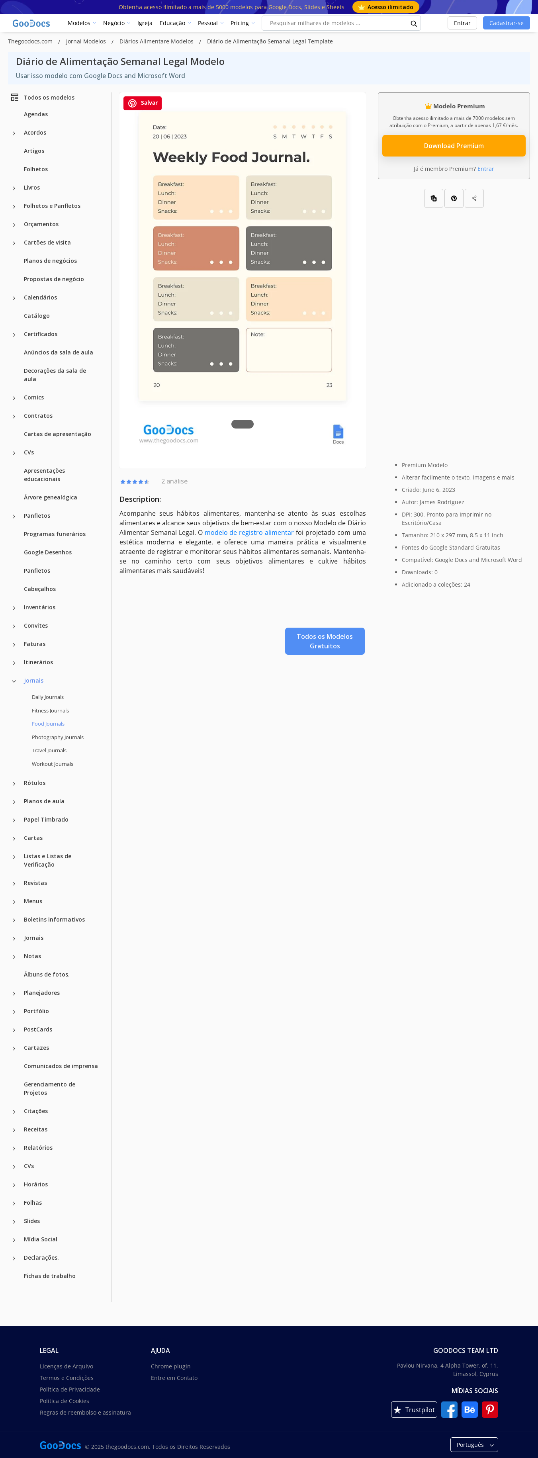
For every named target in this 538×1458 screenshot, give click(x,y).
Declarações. (41, 1257)
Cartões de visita (47, 242)
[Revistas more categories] (14, 884)
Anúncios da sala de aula (58, 352)
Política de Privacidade (70, 1389)
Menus (33, 901)
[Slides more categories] (14, 1222)
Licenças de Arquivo (66, 1366)
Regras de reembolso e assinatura (85, 1412)
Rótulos (34, 783)
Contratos (38, 415)
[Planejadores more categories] (14, 994)
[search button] (414, 23)
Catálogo (37, 315)
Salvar (142, 103)
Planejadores (42, 992)
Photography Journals (58, 737)
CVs (29, 452)
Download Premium (454, 145)
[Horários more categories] (14, 1185)
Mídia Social (40, 1239)
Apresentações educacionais (44, 475)
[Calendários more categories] (14, 298)
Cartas (33, 838)
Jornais (33, 680)
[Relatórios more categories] (14, 1149)
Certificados (40, 334)
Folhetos (36, 169)
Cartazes (36, 1047)
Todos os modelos (42, 97)
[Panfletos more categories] (14, 517)
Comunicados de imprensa (61, 1066)
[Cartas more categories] (14, 839)
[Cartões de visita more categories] (14, 243)
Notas (32, 956)
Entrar (462, 23)
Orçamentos (41, 224)
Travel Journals (49, 750)
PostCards (38, 1029)
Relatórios (38, 1147)
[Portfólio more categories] (14, 1012)
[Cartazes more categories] (14, 1049)
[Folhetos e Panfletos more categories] (14, 207)
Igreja (145, 23)
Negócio (114, 23)
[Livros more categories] (14, 188)
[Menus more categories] (14, 902)
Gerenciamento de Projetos (49, 1088)
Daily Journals (48, 697)
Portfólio (36, 1011)
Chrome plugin (171, 1366)
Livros (32, 187)
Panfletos (37, 515)
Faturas (34, 644)
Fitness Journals (50, 710)
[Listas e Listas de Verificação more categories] (14, 857)
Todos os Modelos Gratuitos (325, 641)
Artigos (34, 151)
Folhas (33, 1202)
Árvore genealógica (50, 497)
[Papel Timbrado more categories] (14, 820)
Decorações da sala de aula (55, 375)
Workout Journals (52, 763)
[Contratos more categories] (14, 417)
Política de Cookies (64, 1401)
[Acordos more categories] (14, 133)
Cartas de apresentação (57, 434)
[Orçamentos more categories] (14, 225)
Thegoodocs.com (31, 41)
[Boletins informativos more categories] (14, 920)
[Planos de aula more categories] (14, 802)
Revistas (35, 883)
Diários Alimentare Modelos (157, 41)
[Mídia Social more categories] (14, 1240)
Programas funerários (55, 534)
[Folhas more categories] (14, 1203)
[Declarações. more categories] (14, 1258)
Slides (32, 1221)
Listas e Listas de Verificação (47, 860)
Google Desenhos (48, 552)
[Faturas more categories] (14, 645)
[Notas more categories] (14, 957)
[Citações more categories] (14, 1112)
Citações (36, 1111)
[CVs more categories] (14, 453)
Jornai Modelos (87, 41)
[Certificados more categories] (14, 335)
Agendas (36, 114)
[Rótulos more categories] (14, 784)
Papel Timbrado (46, 819)
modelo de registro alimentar (249, 532)
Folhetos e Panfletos (52, 205)
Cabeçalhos (40, 589)
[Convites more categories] (14, 626)
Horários (36, 1184)
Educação (172, 23)
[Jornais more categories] (14, 681)
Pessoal (208, 23)
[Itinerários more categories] (14, 663)
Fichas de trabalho (50, 1276)
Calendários (40, 297)
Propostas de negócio (54, 279)
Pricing (240, 23)
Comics (34, 397)
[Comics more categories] (14, 398)
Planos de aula (44, 801)
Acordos (35, 132)
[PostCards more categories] (14, 1030)
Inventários (39, 607)
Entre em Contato (174, 1378)
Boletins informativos (54, 919)
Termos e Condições (67, 1378)
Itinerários (38, 662)
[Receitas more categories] (14, 1130)
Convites (36, 625)
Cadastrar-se (506, 23)
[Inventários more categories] (14, 608)
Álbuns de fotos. (47, 974)
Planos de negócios (50, 260)
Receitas (35, 1129)
